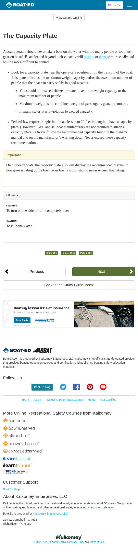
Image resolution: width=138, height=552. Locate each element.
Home (91, 399)
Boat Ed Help (11, 489)
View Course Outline (69, 17)
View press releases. (101, 507)
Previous (37, 272)
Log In (38, 399)
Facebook (76, 387)
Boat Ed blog (42, 387)
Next (101, 272)
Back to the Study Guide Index (69, 285)
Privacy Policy (76, 542)
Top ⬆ (25, 399)
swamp (89, 57)
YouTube (103, 387)
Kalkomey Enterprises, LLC (50, 513)
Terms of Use (97, 542)
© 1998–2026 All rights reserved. (51, 542)
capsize (104, 57)
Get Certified (108, 399)
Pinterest (90, 387)
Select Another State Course (65, 399)
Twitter (63, 387)
